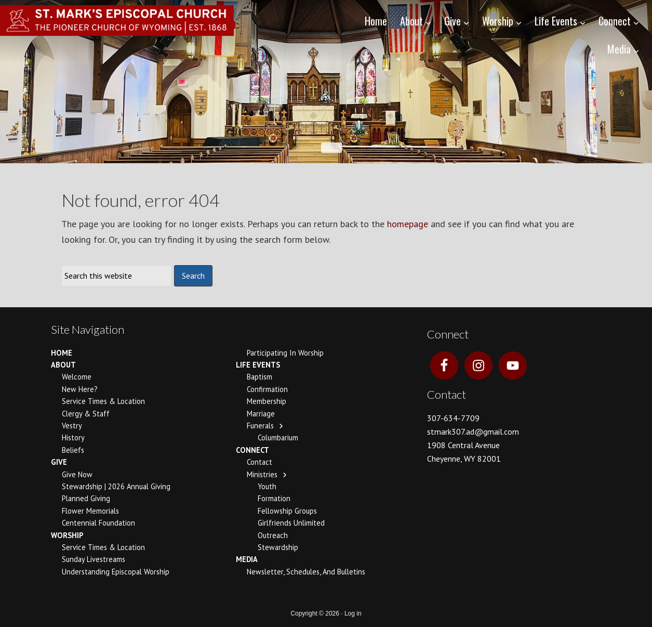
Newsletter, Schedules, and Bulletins (306, 572)
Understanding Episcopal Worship (115, 572)
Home (61, 353)
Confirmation (267, 389)
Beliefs (73, 450)
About (63, 365)
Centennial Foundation (98, 523)
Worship (67, 535)
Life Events (258, 365)
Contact (259, 462)
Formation (274, 498)
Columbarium (278, 437)
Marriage (261, 414)
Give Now (77, 474)
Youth (267, 486)
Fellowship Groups (287, 511)
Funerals (260, 425)
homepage (407, 224)
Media (247, 559)
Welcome (76, 377)
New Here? (80, 389)
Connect (252, 450)
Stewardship (278, 547)
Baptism (259, 377)
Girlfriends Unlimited (291, 523)
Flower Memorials (90, 511)
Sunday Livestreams (93, 559)
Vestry (72, 425)
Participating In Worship (285, 353)
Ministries (262, 474)
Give (59, 462)
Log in (353, 613)
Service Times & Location (103, 401)
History (73, 437)
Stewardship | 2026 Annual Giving (116, 486)
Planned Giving (86, 498)
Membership (266, 401)
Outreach (273, 535)
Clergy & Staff (86, 414)
